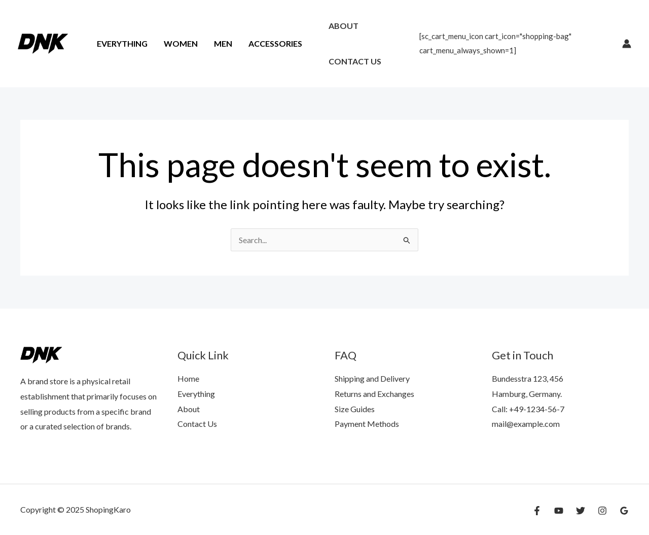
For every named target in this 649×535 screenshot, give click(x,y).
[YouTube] (558, 510)
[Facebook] (537, 510)
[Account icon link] (626, 43)
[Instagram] (602, 510)
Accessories (275, 43)
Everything (122, 43)
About (343, 25)
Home (188, 378)
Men (223, 43)
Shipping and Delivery (372, 378)
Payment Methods (367, 423)
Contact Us (355, 61)
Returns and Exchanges (374, 393)
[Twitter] (580, 510)
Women (181, 43)
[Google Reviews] (624, 510)
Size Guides (355, 409)
